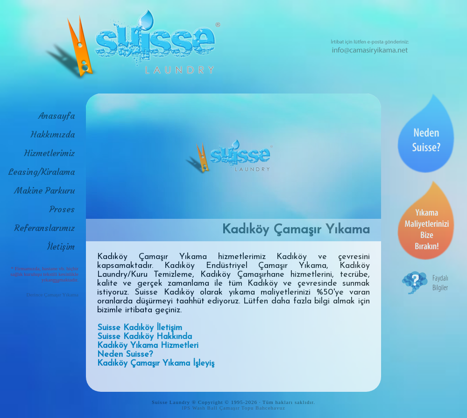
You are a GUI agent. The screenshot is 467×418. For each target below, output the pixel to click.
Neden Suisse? (125, 354)
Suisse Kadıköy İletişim (139, 328)
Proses (62, 209)
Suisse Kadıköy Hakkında (144, 336)
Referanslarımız (44, 228)
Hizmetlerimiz (49, 153)
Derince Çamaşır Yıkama (52, 294)
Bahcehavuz (270, 408)
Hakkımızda (53, 134)
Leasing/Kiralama (41, 171)
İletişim (61, 246)
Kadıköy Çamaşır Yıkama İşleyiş (155, 363)
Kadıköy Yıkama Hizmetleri (147, 345)
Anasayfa (56, 115)
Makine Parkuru (44, 190)
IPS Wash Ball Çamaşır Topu (218, 408)
